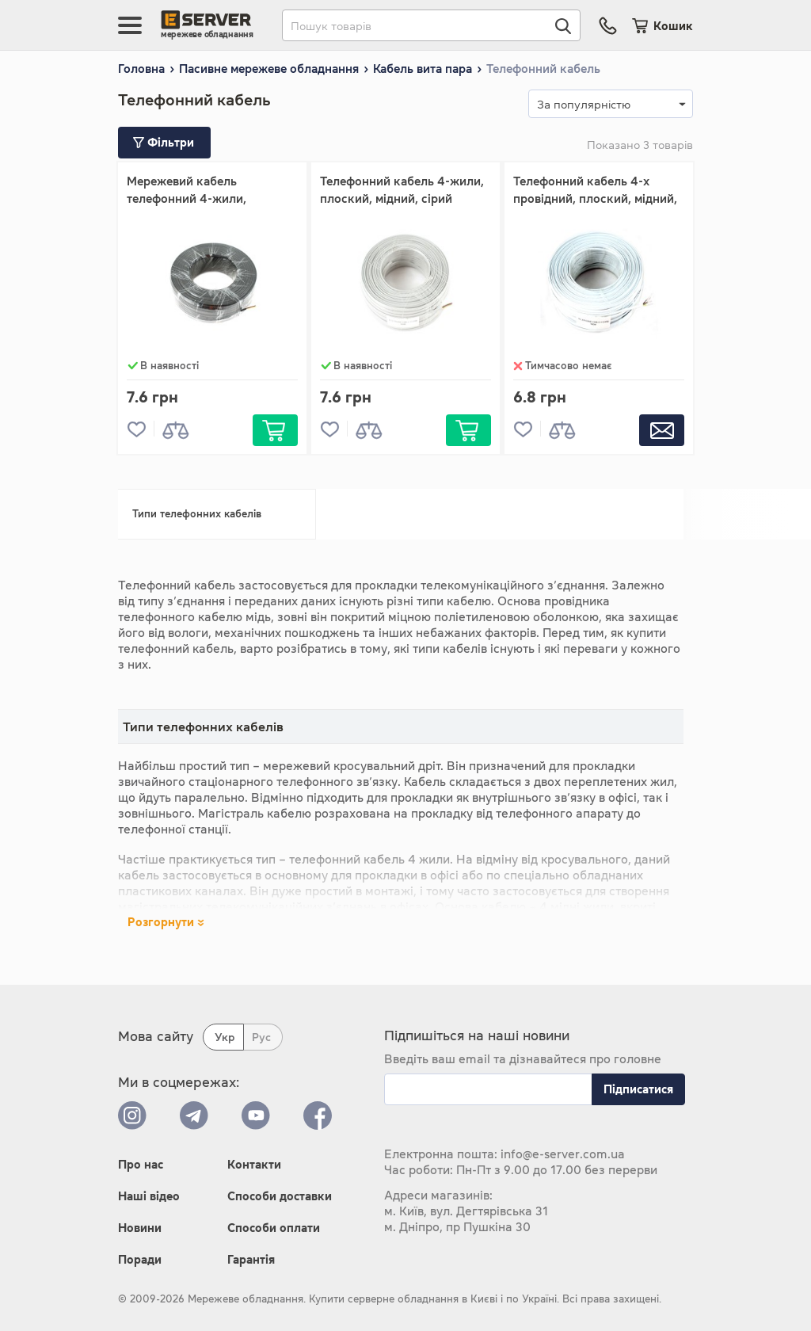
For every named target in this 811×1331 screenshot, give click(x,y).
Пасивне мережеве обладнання (269, 68)
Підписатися (638, 1089)
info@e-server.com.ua (563, 1154)
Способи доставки (279, 1196)
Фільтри (163, 142)
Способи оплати (273, 1228)
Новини (140, 1228)
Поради (140, 1259)
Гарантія (251, 1259)
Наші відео (149, 1196)
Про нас (140, 1164)
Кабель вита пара (422, 68)
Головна (141, 68)
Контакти (254, 1164)
